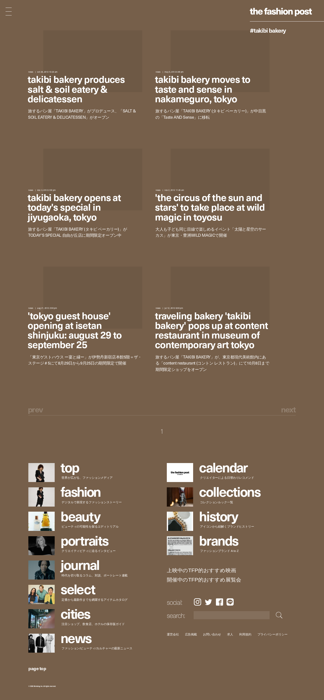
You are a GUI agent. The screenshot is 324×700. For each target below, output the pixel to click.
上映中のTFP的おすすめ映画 (201, 570)
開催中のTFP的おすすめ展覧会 (204, 580)
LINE (230, 602)
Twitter (208, 602)
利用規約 (245, 634)
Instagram (197, 602)
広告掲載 (191, 634)
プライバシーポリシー (272, 634)
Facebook (219, 602)
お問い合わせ (212, 634)
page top (37, 668)
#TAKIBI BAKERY (268, 30)
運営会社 (173, 634)
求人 (230, 634)
